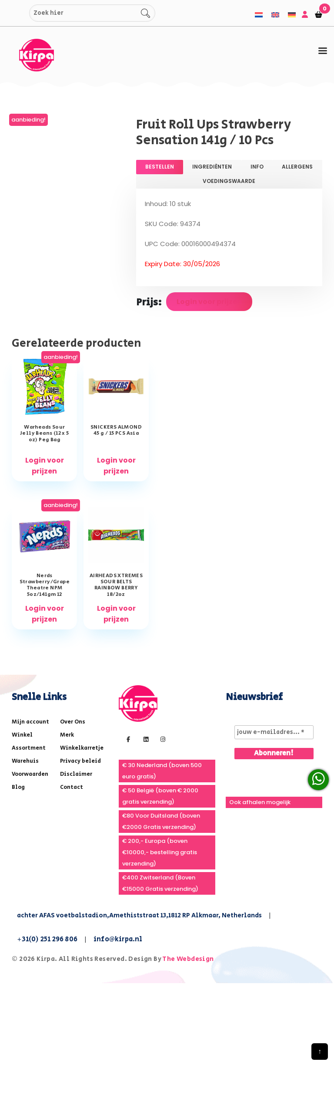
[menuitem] (258, 14)
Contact (71, 787)
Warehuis (25, 761)
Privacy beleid (80, 761)
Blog (18, 787)
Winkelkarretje (82, 748)
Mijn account (30, 722)
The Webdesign (188, 959)
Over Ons (72, 722)
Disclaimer (76, 774)
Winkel (22, 735)
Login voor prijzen (209, 302)
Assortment (29, 748)
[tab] (322, 51)
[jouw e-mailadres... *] (274, 732)
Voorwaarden (30, 774)
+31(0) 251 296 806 (47, 939)
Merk (67, 735)
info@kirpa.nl (118, 939)
